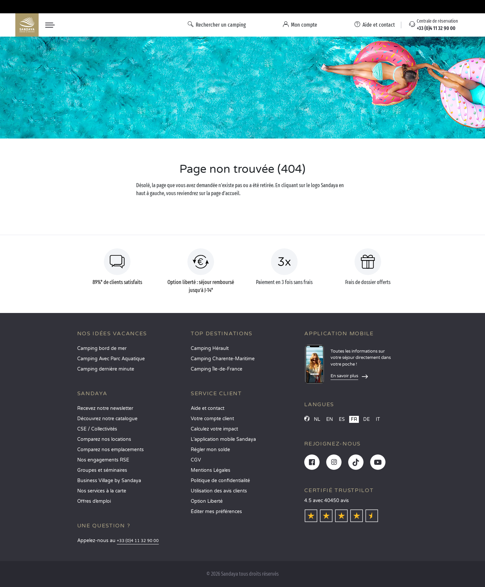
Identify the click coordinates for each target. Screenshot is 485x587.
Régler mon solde (210, 449)
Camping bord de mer (101, 348)
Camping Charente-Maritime (223, 359)
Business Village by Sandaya (109, 480)
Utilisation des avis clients (219, 491)
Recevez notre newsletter (105, 408)
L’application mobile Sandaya (223, 439)
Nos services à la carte (101, 491)
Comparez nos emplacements (110, 449)
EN (329, 419)
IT (378, 419)
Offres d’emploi (94, 501)
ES (342, 419)
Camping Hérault (210, 348)
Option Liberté (207, 501)
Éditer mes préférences (216, 511)
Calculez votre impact (214, 429)
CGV (196, 460)
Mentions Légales (210, 470)
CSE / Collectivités (97, 429)
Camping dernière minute (105, 369)
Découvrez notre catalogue (107, 419)
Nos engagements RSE (103, 460)
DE (366, 419)
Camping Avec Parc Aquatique (111, 359)
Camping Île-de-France (216, 369)
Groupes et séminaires (102, 470)
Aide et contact (207, 408)
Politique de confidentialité (220, 480)
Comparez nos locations (104, 439)
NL (317, 419)
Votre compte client (212, 419)
